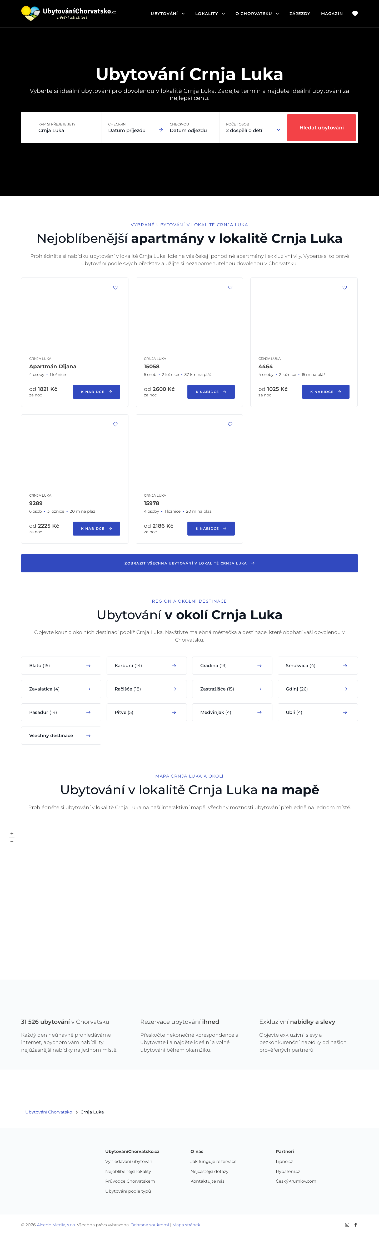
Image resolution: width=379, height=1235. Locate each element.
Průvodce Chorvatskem (130, 1181)
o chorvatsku (257, 13)
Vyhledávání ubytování (129, 1161)
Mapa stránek (186, 1224)
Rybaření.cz (288, 1171)
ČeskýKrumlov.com (296, 1181)
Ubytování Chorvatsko (48, 1112)
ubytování (168, 13)
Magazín (332, 13)
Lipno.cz (284, 1161)
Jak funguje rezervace (214, 1161)
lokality (210, 13)
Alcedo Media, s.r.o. (56, 1224)
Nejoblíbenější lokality (128, 1171)
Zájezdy (300, 13)
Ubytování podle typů (128, 1191)
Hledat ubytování (322, 128)
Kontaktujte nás (208, 1181)
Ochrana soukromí (150, 1224)
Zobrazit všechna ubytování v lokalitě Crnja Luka (189, 563)
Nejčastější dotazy (209, 1171)
